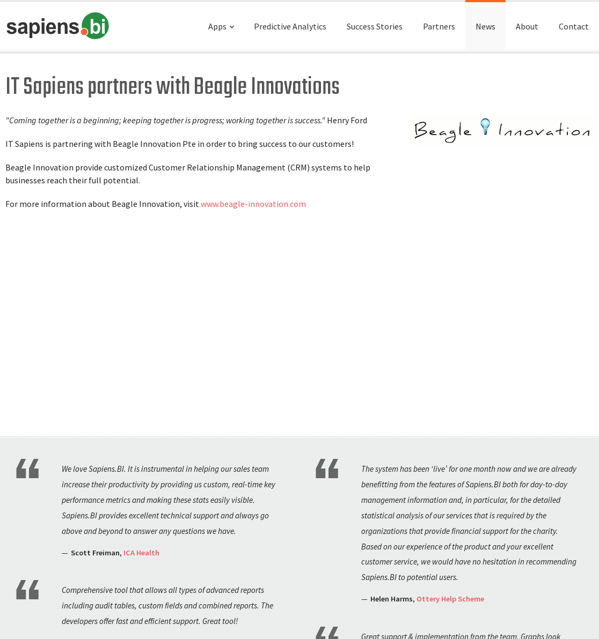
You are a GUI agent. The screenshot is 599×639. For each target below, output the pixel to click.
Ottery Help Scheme (450, 599)
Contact (574, 26)
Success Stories (375, 26)
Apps (217, 26)
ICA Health (141, 553)
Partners (439, 26)
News (485, 26)
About (527, 26)
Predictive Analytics (290, 26)
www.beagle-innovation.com (253, 203)
